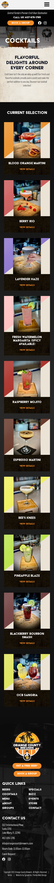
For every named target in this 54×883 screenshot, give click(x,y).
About (7, 803)
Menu (6, 799)
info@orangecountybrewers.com (17, 843)
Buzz (32, 794)
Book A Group (27, 773)
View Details (27, 169)
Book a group (21, 23)
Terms (10, 875)
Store (33, 803)
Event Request (8, 854)
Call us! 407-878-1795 (27, 17)
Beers (6, 789)
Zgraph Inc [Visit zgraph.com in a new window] (28, 875)
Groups (8, 808)
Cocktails (9, 794)
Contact (35, 808)
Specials (35, 789)
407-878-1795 (8, 838)
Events (34, 799)
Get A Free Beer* (27, 765)
